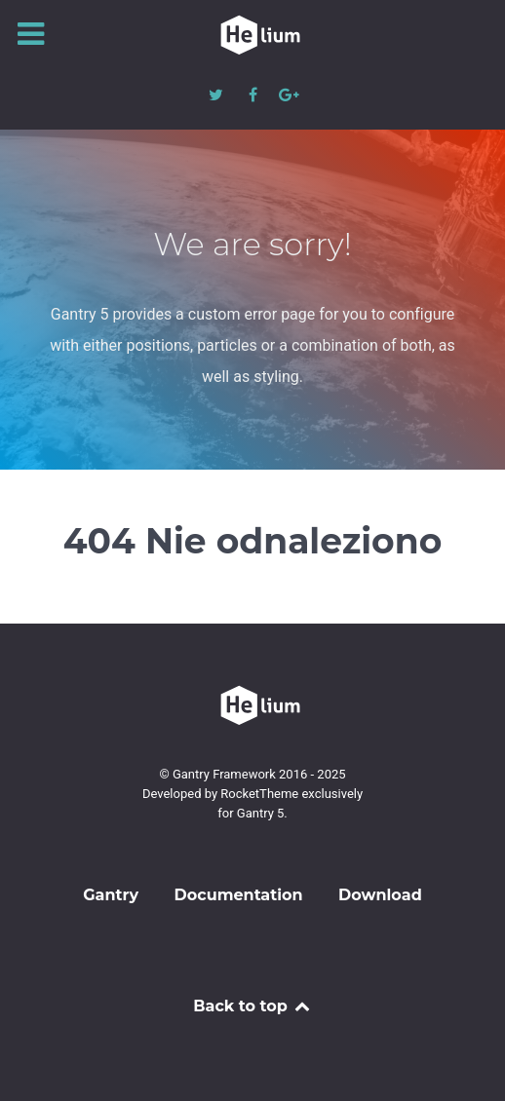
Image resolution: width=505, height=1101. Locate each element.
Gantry (110, 895)
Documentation (239, 895)
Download (380, 895)
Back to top (252, 1006)
